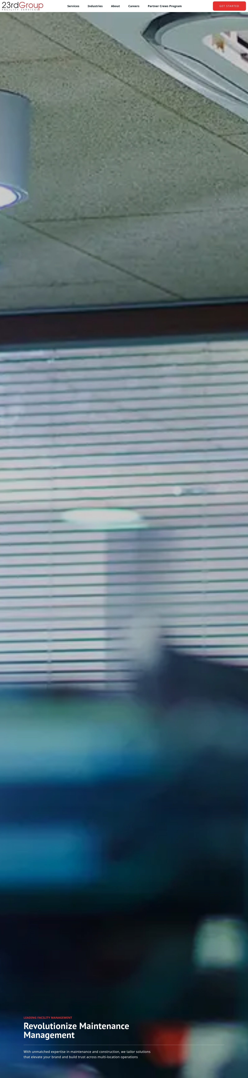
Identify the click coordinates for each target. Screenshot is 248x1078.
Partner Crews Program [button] (165, 6)
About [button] (115, 6)
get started (229, 6)
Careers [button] (133, 6)
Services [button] (73, 6)
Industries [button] (95, 6)
